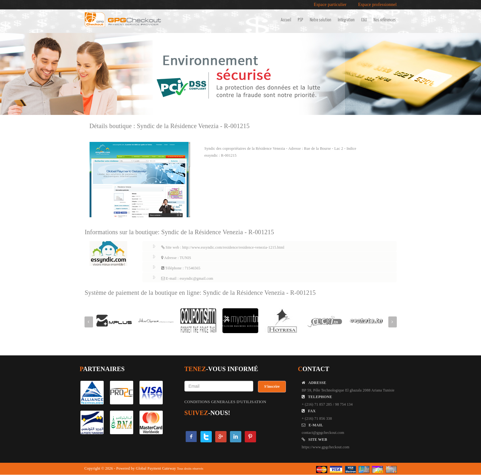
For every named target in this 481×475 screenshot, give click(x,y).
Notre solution (320, 20)
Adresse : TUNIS (176, 258)
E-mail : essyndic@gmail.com (187, 278)
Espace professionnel (377, 5)
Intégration (346, 20)
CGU (364, 20)
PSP (300, 20)
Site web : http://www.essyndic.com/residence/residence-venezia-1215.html (223, 247)
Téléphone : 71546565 (180, 268)
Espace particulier (330, 5)
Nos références (385, 20)
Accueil (286, 20)
